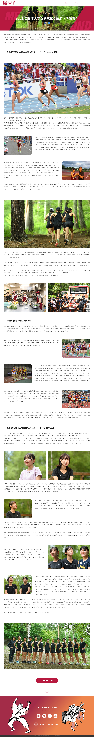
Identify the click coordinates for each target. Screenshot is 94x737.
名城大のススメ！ (68, 3)
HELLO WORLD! (57, 3)
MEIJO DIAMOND (45, 3)
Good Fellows (35, 3)
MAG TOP (47, 680)
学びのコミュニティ (80, 3)
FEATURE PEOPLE (24, 3)
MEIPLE (89, 3)
